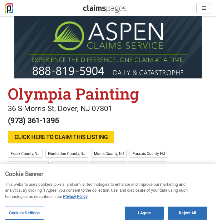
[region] (108, 194)
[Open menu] (203, 8)
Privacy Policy (75, 196)
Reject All (187, 213)
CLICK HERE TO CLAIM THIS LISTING (61, 137)
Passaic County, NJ (148, 154)
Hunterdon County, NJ (67, 154)
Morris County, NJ (109, 154)
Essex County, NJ (25, 154)
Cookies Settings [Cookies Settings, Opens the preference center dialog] (24, 213)
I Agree (144, 213)
